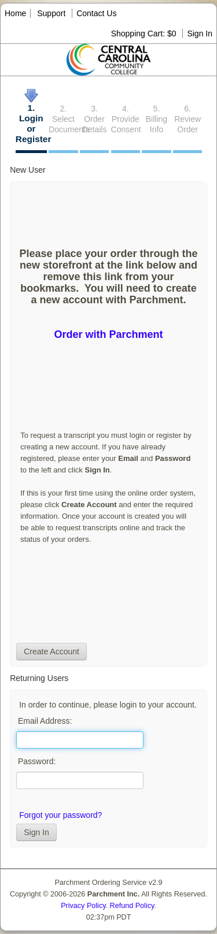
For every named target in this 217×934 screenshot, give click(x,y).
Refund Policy (132, 906)
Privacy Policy (83, 906)
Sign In (199, 33)
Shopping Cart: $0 (145, 33)
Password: (37, 761)
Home (15, 13)
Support (51, 13)
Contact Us (96, 13)
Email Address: (45, 720)
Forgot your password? (60, 815)
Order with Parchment (108, 334)
